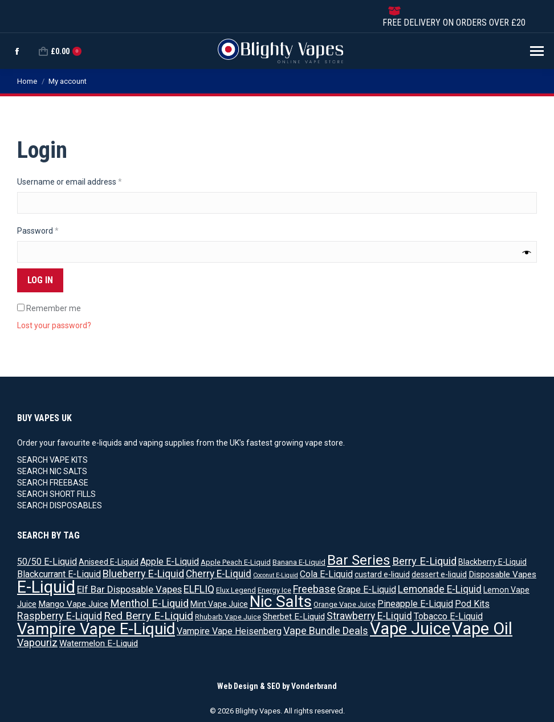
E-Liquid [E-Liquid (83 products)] (46, 587)
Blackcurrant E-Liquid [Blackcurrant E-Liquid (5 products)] (59, 574)
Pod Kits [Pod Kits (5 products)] (472, 603)
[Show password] (527, 252)
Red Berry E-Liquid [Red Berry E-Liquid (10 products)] (148, 615)
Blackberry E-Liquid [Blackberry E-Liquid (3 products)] (492, 561)
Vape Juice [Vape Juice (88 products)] (410, 628)
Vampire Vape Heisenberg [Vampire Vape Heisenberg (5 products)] (229, 631)
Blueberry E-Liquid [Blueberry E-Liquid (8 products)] (143, 574)
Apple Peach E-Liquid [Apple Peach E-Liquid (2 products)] (236, 562)
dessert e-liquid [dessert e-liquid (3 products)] (439, 574)
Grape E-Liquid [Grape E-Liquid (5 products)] (366, 589)
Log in (40, 280)
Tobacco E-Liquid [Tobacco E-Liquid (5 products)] (448, 616)
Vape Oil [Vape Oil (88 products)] (482, 628)
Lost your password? (54, 325)
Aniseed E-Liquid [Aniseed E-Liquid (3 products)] (108, 561)
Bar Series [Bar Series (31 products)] (358, 560)
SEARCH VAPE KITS (52, 459)
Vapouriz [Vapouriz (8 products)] (37, 642)
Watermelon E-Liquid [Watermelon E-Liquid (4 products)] (98, 643)
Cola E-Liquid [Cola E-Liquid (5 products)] (326, 574)
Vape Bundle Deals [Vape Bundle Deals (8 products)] (325, 631)
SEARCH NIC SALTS (52, 471)
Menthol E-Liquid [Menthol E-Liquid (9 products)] (149, 603)
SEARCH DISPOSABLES (59, 505)
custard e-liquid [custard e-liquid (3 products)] (382, 574)
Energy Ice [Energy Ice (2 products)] (274, 590)
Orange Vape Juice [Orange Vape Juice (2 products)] (344, 604)
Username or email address (85, 181)
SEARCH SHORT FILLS (56, 494)
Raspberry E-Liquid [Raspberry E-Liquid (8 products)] (59, 616)
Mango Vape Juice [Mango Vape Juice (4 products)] (73, 604)
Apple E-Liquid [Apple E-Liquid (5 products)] (169, 561)
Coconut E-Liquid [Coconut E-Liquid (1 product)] (275, 575)
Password (54, 230)
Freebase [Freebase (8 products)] (314, 589)
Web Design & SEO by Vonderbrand (277, 686)
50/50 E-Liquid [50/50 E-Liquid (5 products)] (47, 561)
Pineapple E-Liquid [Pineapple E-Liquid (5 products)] (415, 603)
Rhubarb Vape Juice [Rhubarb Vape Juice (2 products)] (228, 617)
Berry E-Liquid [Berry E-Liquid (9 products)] (424, 561)
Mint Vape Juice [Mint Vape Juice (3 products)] (219, 604)
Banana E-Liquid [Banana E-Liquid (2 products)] (298, 562)
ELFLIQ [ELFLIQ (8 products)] (199, 589)
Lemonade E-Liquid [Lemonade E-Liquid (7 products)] (440, 589)
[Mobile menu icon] (537, 51)
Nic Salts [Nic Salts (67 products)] (281, 601)
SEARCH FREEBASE (52, 482)
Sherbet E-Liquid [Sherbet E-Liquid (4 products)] (294, 616)
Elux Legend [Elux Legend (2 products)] (236, 590)
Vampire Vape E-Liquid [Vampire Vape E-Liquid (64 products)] (96, 628)
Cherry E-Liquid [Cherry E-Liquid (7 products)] (218, 574)
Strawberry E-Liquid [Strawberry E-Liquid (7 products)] (369, 616)
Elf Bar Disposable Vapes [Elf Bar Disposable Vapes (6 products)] (129, 589)
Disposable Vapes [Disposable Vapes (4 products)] (502, 574)
